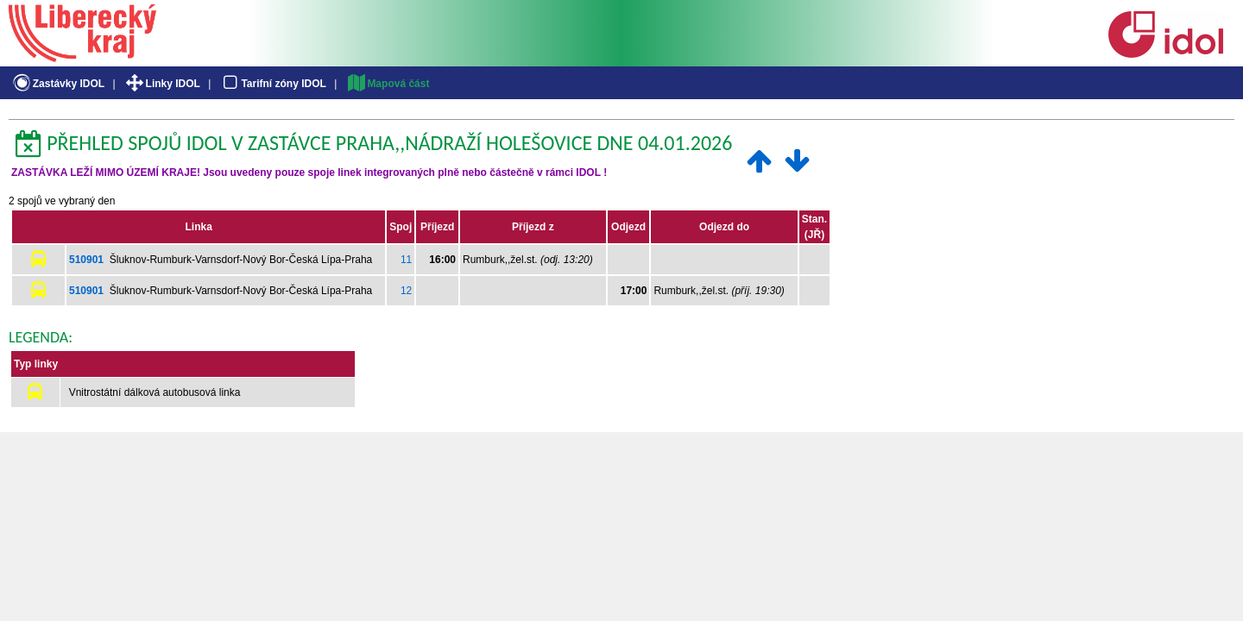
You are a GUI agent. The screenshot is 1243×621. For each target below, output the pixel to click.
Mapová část (387, 84)
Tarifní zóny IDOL (272, 84)
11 (406, 260)
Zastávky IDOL (57, 84)
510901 (86, 260)
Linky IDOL (161, 84)
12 (406, 291)
